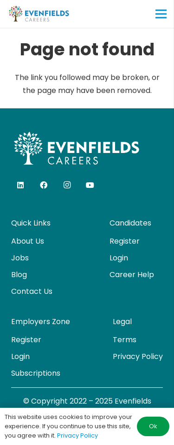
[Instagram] (67, 185)
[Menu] (161, 14)
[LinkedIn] (20, 185)
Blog (19, 274)
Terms (124, 339)
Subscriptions (35, 373)
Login (119, 257)
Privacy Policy (138, 356)
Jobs (20, 257)
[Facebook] (43, 185)
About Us (27, 241)
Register (125, 241)
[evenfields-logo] (38, 14)
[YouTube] (90, 185)
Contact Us (31, 291)
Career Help (132, 274)
